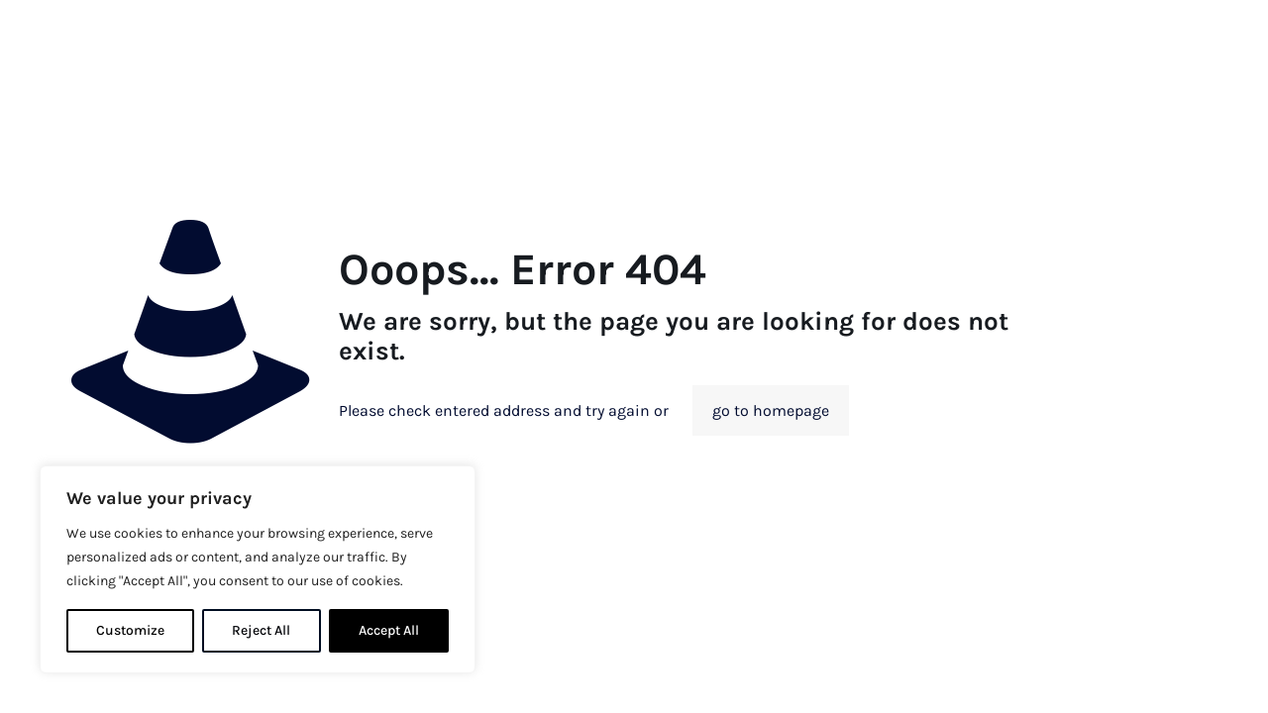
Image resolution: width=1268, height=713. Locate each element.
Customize (130, 630)
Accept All (389, 630)
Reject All (261, 630)
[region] (258, 569)
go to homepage (770, 410)
